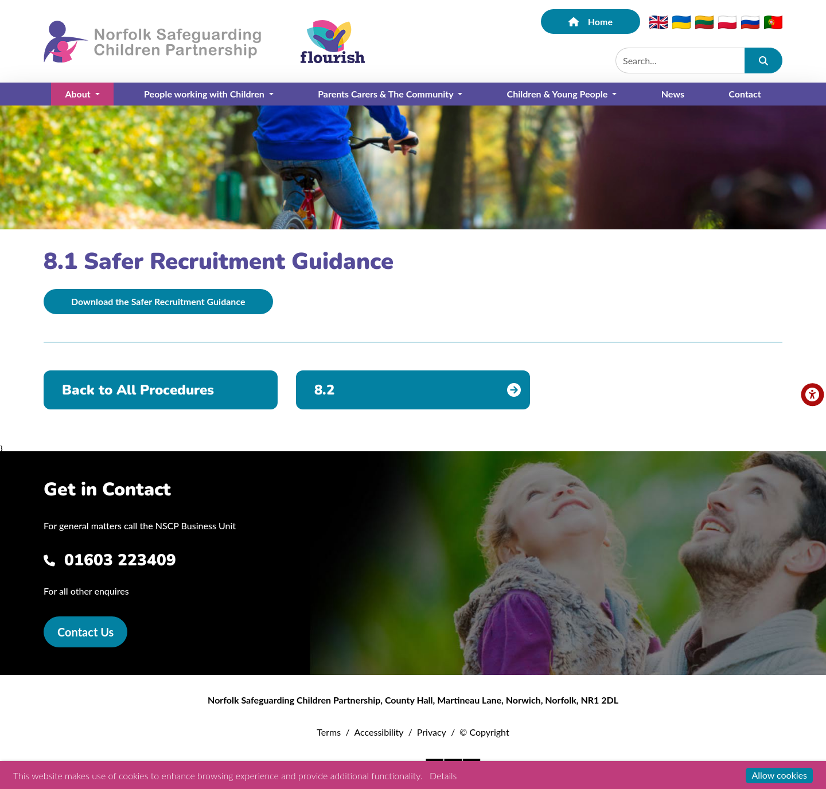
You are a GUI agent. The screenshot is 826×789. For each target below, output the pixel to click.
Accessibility (378, 731)
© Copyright (484, 731)
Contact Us (85, 632)
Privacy (431, 731)
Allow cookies (779, 775)
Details (443, 775)
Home (590, 21)
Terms (329, 731)
